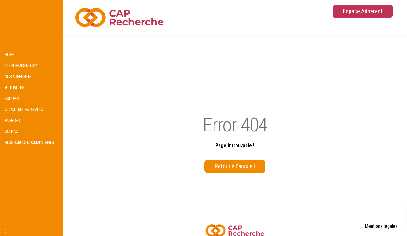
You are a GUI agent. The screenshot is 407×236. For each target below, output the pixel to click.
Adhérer (12, 120)
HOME (9, 54)
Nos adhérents (18, 76)
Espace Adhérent (363, 11)
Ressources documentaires (29, 142)
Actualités (14, 87)
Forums (12, 98)
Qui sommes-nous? (21, 65)
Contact (12, 131)
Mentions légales (381, 226)
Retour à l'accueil (235, 166)
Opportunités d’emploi (24, 109)
